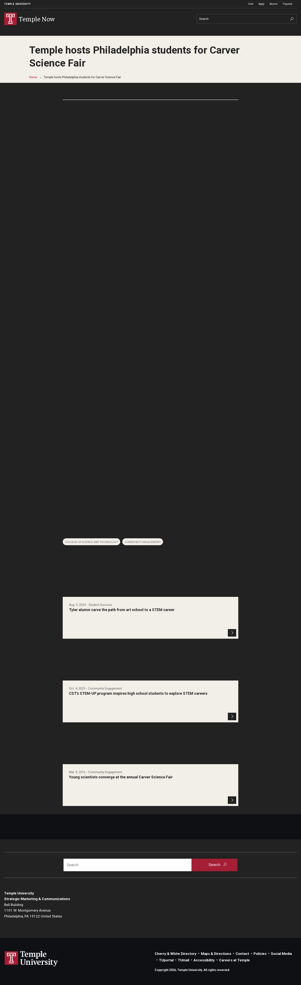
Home (33, 77)
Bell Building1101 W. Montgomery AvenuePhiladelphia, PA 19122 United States (33, 910)
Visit (250, 4)
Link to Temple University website (31, 958)
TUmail (183, 960)
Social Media (281, 954)
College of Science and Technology (91, 542)
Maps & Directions (216, 954)
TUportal (287, 4)
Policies (260, 954)
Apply (261, 4)
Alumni (273, 4)
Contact (242, 954)
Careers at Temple (234, 960)
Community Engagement (143, 542)
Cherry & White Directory (175, 954)
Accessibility (204, 960)
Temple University (17, 4)
